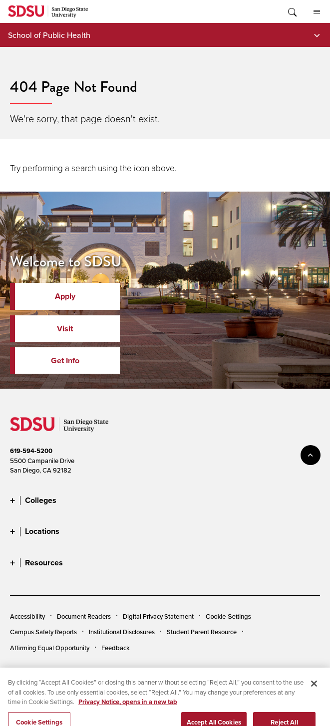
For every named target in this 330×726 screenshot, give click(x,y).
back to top (311, 455)
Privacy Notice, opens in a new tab (127, 710)
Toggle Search (291, 11)
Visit (65, 328)
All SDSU (317, 12)
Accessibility (27, 616)
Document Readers (84, 616)
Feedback (115, 647)
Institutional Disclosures (122, 631)
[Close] (314, 692)
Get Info (65, 360)
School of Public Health (49, 34)
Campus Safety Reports (43, 631)
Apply (65, 296)
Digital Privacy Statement (158, 616)
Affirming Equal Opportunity (49, 647)
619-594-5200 (31, 451)
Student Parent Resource (202, 631)
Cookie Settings (228, 616)
